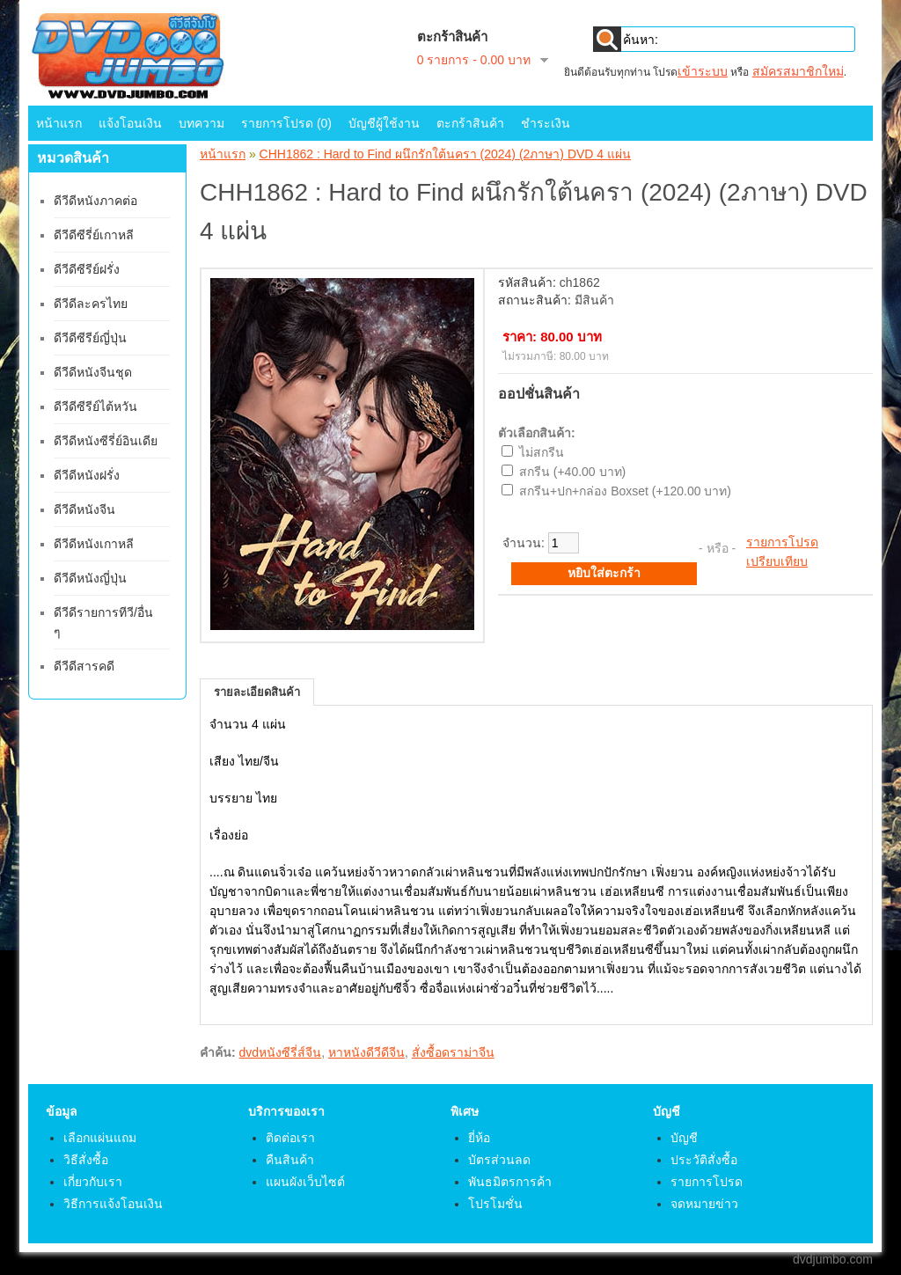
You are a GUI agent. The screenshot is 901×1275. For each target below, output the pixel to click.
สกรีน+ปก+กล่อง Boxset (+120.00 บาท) (625, 491)
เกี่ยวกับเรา (92, 1182)
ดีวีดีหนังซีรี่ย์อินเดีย (105, 441)
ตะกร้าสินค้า (470, 123)
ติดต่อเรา (290, 1138)
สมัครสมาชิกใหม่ (798, 71)
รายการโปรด (782, 542)
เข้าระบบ (703, 71)
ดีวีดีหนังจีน (84, 509)
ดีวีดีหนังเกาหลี (94, 544)
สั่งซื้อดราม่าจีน (453, 1052)
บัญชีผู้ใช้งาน (384, 123)
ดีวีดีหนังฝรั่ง (87, 475)
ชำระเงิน (545, 123)
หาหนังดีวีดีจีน (366, 1052)
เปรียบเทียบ (777, 561)
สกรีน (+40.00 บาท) (572, 472)
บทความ (201, 123)
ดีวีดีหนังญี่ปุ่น (90, 578)
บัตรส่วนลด (499, 1160)
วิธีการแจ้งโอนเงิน (113, 1204)
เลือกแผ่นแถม (99, 1138)
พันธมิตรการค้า (510, 1182)
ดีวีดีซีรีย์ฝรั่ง (87, 269)
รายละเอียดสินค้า (257, 692)
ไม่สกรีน (541, 452)
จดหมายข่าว (704, 1204)
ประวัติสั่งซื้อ (703, 1160)
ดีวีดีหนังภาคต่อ (95, 201)
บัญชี (684, 1138)
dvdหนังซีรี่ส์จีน (280, 1052)
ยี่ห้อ (479, 1138)
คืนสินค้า (290, 1160)
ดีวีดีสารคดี (84, 666)
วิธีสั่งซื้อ (85, 1160)
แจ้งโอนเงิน (130, 123)
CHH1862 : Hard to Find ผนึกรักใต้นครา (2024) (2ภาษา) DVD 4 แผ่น (445, 154)
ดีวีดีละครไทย (91, 304)
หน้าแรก (59, 123)
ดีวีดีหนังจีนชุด (93, 372)
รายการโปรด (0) (286, 123)
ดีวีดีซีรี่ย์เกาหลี (94, 235)
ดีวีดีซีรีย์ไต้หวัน (95, 406)
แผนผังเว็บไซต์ (305, 1182)
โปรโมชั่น (495, 1204)
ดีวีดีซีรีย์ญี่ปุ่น (90, 338)
